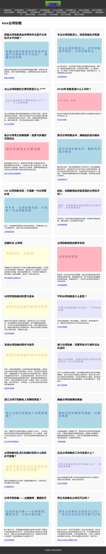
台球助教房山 (62, 77)
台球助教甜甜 (62, 285)
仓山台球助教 (9, 124)
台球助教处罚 (9, 487)
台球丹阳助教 (9, 540)
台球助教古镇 (35, 12)
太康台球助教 (9, 12)
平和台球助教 (62, 327)
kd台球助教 (54, 14)
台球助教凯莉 (48, 12)
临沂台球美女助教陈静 (12, 173)
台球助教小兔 (74, 12)
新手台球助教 (97, 10)
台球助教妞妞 (62, 225)
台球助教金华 (62, 179)
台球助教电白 (87, 12)
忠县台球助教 (62, 483)
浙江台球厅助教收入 (11, 441)
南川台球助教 (62, 385)
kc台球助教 (42, 14)
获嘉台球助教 (9, 78)
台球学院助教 (9, 333)
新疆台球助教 (22, 12)
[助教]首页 (7, 10)
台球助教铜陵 (45, 10)
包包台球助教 (61, 12)
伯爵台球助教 (79, 14)
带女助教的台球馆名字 (12, 278)
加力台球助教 (58, 10)
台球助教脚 (61, 441)
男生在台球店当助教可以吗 (67, 540)
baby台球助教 (84, 10)
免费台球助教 (30, 14)
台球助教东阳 (9, 232)
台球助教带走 (32, 10)
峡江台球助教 (66, 14)
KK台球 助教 (62, 120)
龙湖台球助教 (9, 388)
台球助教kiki (19, 10)
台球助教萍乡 (71, 10)
